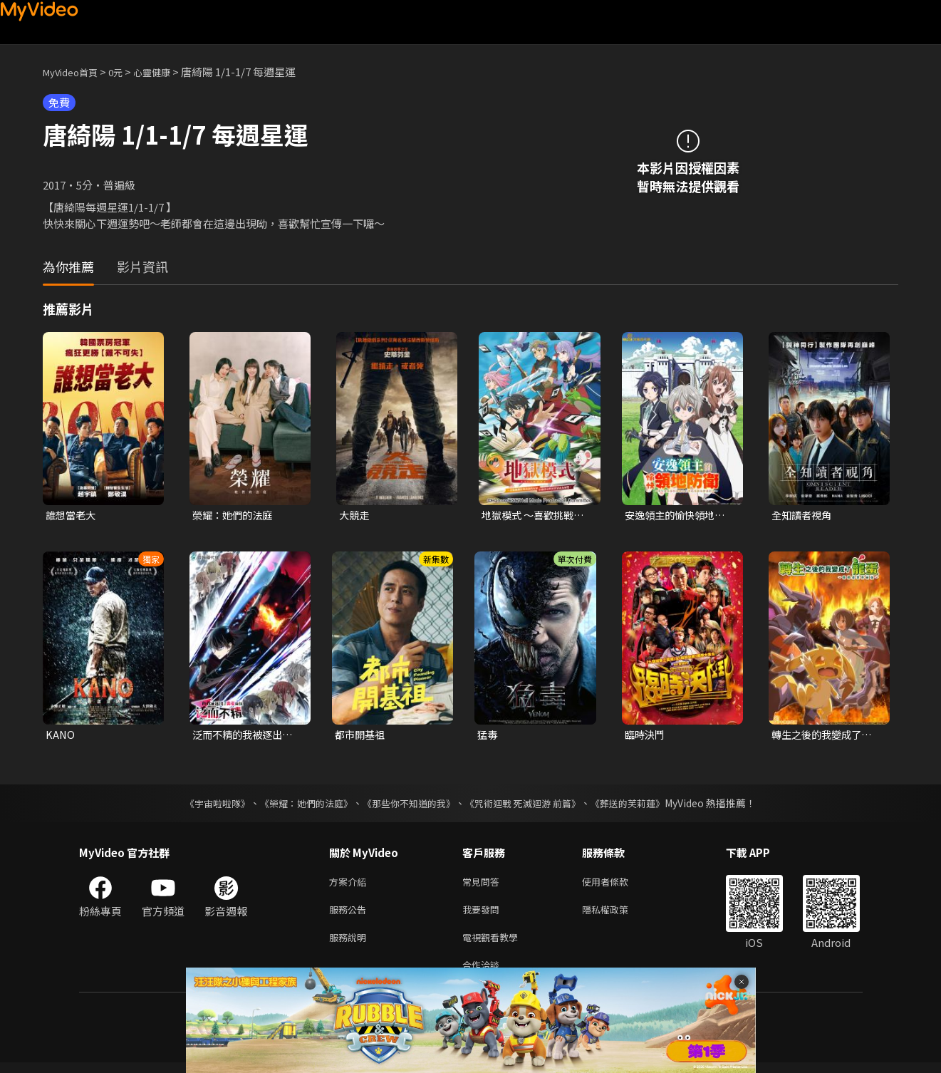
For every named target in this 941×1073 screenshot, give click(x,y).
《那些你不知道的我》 (408, 805)
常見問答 (483, 884)
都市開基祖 (361, 735)
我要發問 (483, 914)
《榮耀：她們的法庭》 (298, 805)
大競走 (355, 515)
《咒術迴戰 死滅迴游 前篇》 (530, 805)
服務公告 (350, 914)
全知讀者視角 (803, 515)
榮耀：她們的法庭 (235, 515)
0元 (126, 71)
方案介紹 (350, 884)
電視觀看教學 (494, 944)
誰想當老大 (72, 515)
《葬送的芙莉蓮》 (642, 805)
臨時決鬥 (646, 735)
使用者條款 (617, 884)
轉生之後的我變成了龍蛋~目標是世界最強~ (824, 736)
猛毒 (488, 735)
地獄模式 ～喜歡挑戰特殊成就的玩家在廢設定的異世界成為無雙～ (536, 516)
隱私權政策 (617, 914)
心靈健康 (166, 71)
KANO (61, 735)
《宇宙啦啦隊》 (204, 805)
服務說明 (350, 944)
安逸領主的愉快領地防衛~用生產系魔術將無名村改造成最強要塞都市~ (678, 516)
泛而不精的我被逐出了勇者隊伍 (245, 736)
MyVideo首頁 (75, 71)
